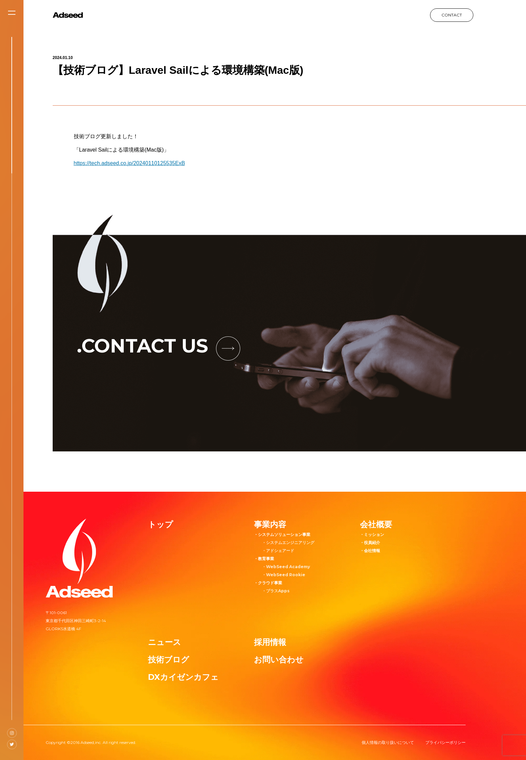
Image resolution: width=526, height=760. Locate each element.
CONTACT (451, 14)
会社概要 (376, 524)
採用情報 (270, 642)
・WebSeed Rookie (283, 574)
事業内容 (270, 524)
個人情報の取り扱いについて (388, 742)
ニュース (164, 642)
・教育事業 (264, 558)
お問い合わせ (279, 659)
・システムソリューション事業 (282, 534)
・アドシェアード (278, 550)
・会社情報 (370, 550)
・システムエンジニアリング (288, 542)
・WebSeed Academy (286, 566)
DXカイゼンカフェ (183, 677)
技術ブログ (168, 659)
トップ (160, 524)
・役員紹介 (370, 542)
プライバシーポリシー (445, 742)
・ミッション (372, 534)
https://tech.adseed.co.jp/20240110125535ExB (129, 163)
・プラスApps (276, 590)
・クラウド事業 (268, 582)
